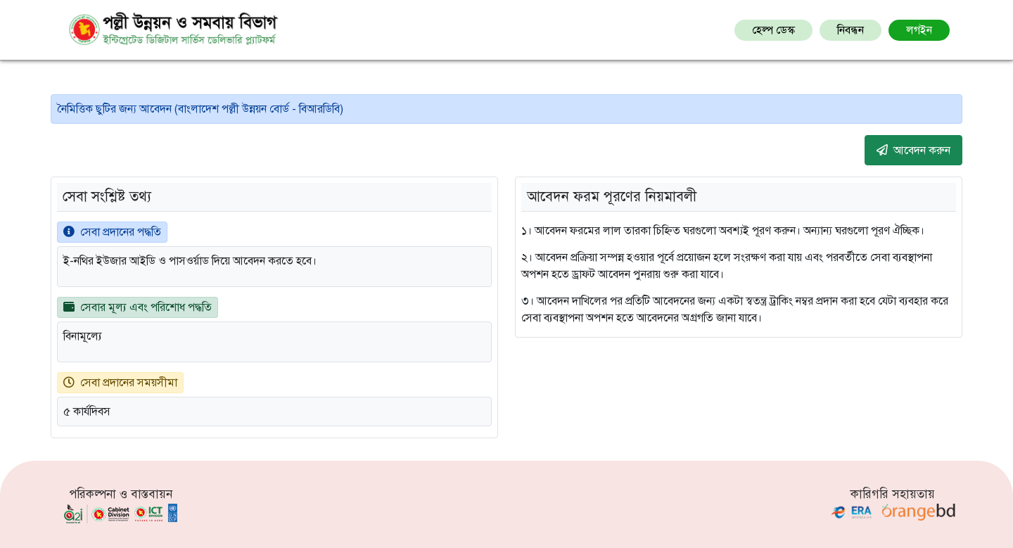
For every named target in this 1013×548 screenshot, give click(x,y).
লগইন (919, 30)
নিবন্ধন (850, 30)
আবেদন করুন (913, 149)
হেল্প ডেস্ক (773, 30)
